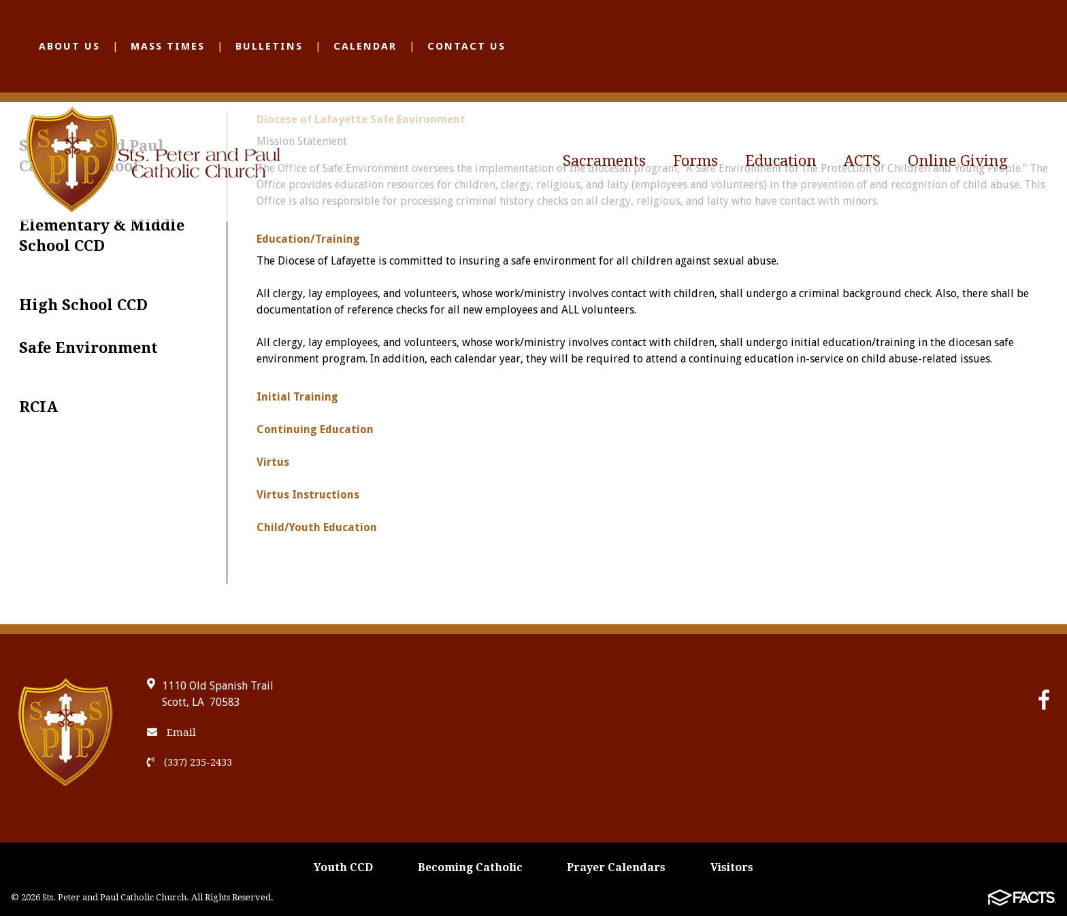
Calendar (365, 46)
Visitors (731, 867)
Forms (695, 160)
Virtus (273, 462)
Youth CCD (343, 867)
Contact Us (466, 46)
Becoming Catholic (470, 867)
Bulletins (269, 46)
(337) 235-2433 (189, 762)
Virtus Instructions (308, 494)
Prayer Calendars (616, 867)
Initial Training (297, 396)
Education (781, 160)
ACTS (862, 160)
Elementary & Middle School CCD (101, 235)
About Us (69, 46)
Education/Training (308, 239)
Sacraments (604, 160)
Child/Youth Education (317, 527)
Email (171, 732)
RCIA (38, 406)
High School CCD (83, 304)
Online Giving (958, 160)
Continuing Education (315, 429)
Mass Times (168, 46)
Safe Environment (88, 347)
